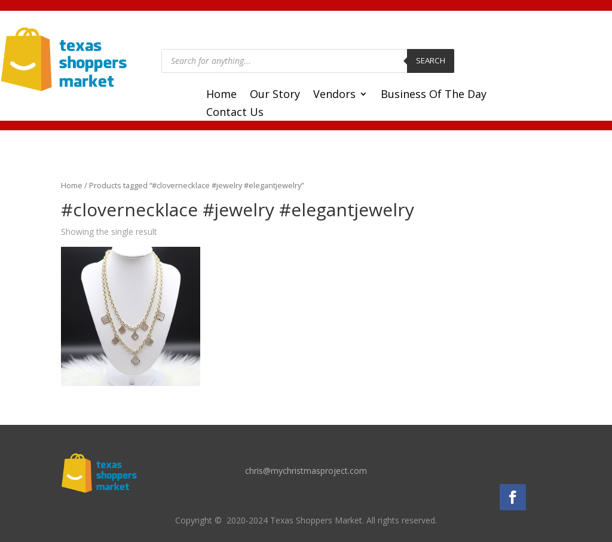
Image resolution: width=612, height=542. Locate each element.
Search (430, 60)
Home (221, 95)
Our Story (275, 95)
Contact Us (235, 113)
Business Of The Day (433, 95)
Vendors (334, 95)
